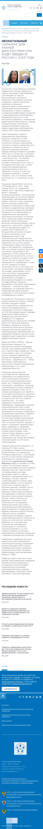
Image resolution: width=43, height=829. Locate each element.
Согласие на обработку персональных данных (20, 780)
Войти (39, 5)
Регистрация (7, 720)
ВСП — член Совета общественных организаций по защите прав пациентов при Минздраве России (23, 794)
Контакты (24, 23)
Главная (14, 23)
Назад (5, 37)
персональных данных (12, 682)
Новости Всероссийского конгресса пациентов (16, 715)
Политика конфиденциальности (14, 778)
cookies (16, 677)
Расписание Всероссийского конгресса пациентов (17, 710)
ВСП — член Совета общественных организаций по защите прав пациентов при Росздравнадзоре (23, 803)
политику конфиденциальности (17, 684)
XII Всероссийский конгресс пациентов (16, 28)
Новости (34, 23)
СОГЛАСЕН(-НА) (10, 689)
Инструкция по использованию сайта (16, 725)
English (39, 11)
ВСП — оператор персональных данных (22, 809)
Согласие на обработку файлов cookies (17, 783)
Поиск (39, 14)
